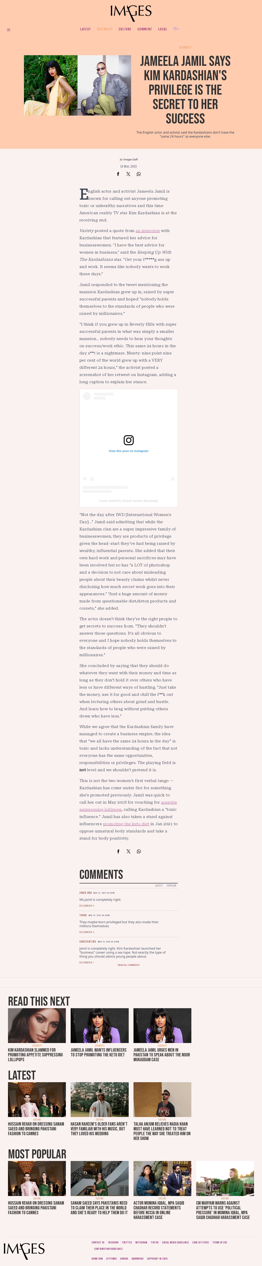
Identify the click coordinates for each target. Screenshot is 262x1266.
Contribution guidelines (108, 1249)
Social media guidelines (175, 1242)
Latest (85, 29)
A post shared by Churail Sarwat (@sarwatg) (128, 500)
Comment (144, 29)
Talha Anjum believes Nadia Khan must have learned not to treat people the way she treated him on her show (162, 1131)
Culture (125, 29)
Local (162, 29)
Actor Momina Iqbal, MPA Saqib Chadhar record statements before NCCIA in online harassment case (158, 1210)
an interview (148, 230)
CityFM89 (111, 1258)
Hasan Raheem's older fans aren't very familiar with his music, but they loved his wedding (99, 1129)
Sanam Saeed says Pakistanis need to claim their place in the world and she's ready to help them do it (99, 1208)
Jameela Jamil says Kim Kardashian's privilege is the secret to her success (185, 90)
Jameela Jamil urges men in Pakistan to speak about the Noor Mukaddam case (161, 1055)
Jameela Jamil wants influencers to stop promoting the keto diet (99, 1052)
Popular (171, 886)
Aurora (124, 1258)
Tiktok (154, 1242)
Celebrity (105, 29)
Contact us (98, 1242)
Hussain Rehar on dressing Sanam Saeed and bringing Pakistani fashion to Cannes (36, 1129)
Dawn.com (97, 1258)
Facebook (113, 1242)
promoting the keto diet (126, 823)
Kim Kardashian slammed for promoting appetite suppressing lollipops (35, 1055)
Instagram (141, 1242)
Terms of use (220, 1242)
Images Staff (131, 159)
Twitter (127, 1242)
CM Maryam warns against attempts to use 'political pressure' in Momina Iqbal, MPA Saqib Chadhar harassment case (223, 1210)
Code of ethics (200, 1242)
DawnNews (138, 1258)
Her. (176, 29)
